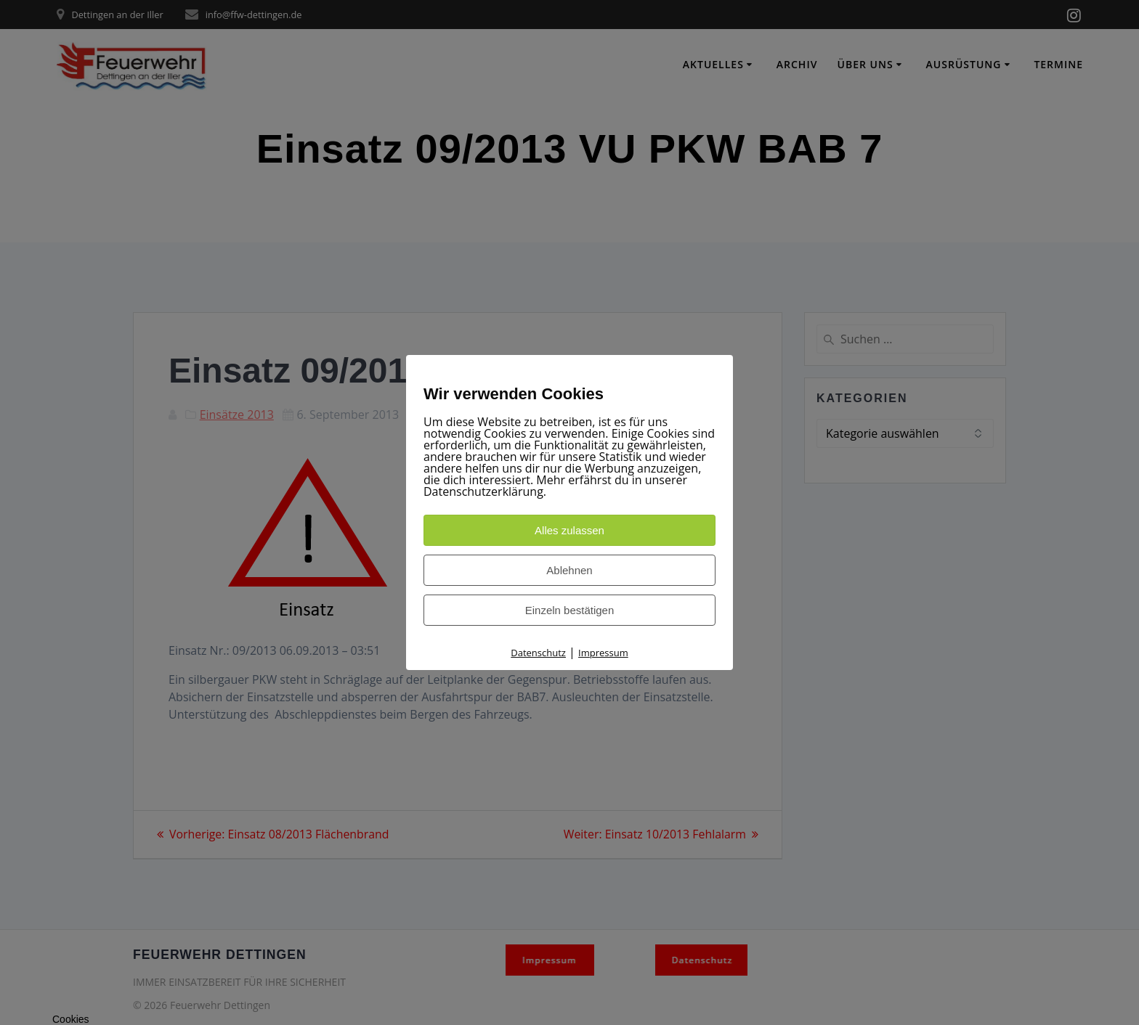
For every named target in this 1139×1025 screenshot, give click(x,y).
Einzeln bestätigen (570, 610)
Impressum (603, 652)
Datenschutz (538, 652)
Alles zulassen (569, 530)
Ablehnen (569, 570)
